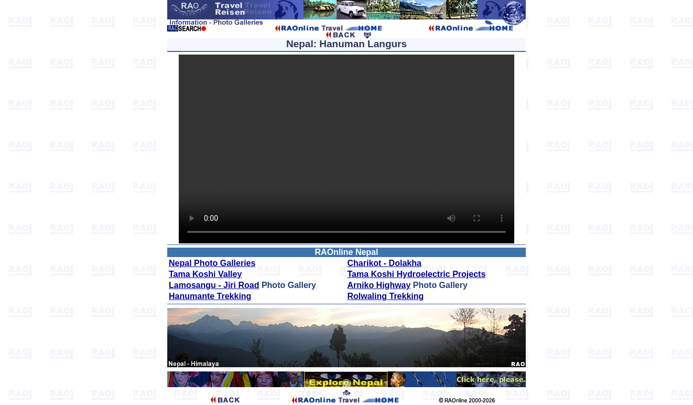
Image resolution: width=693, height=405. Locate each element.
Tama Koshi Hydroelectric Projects (417, 274)
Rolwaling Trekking (386, 296)
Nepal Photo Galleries (212, 263)
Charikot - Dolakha (384, 263)
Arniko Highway (379, 285)
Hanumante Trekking (210, 296)
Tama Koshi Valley (205, 274)
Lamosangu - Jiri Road (214, 285)
